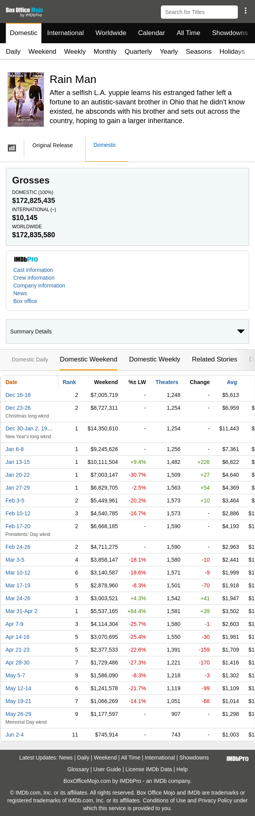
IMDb (159, 781)
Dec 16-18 (18, 395)
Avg (232, 382)
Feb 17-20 (17, 526)
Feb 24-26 (17, 547)
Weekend (43, 51)
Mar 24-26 (17, 598)
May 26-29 (18, 714)
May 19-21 (18, 701)
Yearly (169, 51)
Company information (39, 285)
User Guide (107, 769)
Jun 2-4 (14, 734)
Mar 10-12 (17, 572)
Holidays (232, 51)
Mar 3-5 (14, 560)
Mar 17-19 (17, 585)
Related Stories (214, 359)
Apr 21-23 (17, 650)
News (20, 293)
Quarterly (138, 51)
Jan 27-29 (17, 488)
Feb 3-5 (14, 500)
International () (34, 209)
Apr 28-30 (17, 662)
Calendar (151, 33)
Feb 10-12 (17, 513)
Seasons (199, 51)
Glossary (78, 769)
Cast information (33, 270)
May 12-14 (18, 688)
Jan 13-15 (17, 462)
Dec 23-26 (18, 408)
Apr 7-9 (14, 624)
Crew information (34, 278)
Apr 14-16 (17, 637)
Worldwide (110, 33)
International (65, 33)
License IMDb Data (148, 769)
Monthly (105, 51)
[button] (245, 10)
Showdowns (230, 33)
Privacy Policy (215, 800)
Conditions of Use (164, 800)
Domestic (23, 33)
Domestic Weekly (154, 359)
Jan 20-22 (17, 475)
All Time (188, 33)
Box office (25, 301)
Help (182, 769)
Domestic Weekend (88, 359)
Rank (69, 382)
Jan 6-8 (14, 449)
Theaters (166, 382)
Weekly (75, 51)
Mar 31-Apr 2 (21, 611)
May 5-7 (15, 675)
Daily (13, 51)
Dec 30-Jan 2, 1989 (29, 428)
